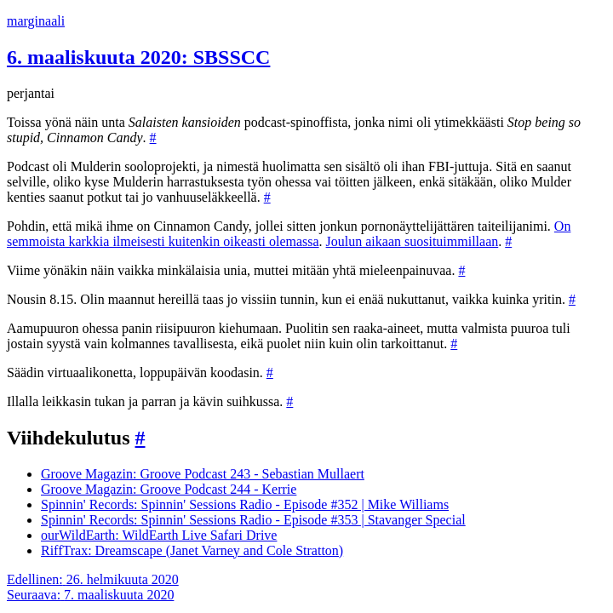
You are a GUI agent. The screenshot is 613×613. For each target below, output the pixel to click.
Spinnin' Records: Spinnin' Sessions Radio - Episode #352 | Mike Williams (245, 504)
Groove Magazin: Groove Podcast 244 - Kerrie (168, 489)
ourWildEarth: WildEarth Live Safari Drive (159, 535)
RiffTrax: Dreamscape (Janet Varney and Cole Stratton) (192, 550)
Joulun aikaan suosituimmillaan (412, 241)
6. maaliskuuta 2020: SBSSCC (138, 57)
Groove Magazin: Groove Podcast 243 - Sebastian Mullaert (202, 474)
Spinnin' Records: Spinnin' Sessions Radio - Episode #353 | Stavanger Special (253, 520)
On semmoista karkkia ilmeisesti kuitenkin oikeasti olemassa (288, 234)
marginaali (36, 21)
